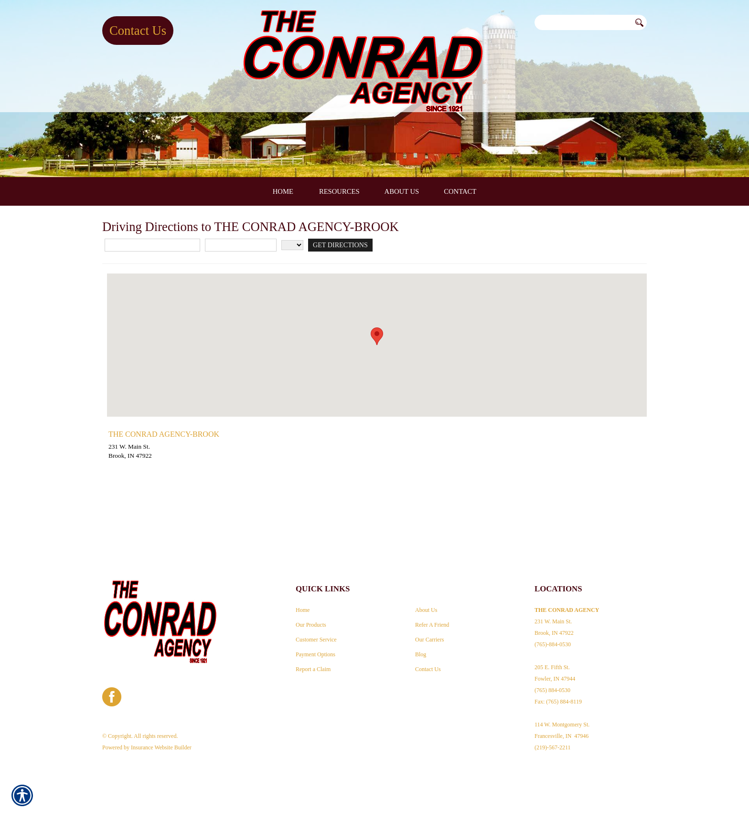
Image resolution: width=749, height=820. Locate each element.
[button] (377, 399)
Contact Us (137, 30)
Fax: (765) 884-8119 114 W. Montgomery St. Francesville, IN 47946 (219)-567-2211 (562, 716)
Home (303, 602)
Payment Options (315, 646)
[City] (241, 307)
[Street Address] (152, 307)
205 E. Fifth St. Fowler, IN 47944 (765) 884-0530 (555, 670)
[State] (292, 308)
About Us (426, 602)
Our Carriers (429, 631)
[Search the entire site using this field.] (583, 22)
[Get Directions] (338, 308)
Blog (420, 646)
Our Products (311, 616)
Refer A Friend (432, 616)
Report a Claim (313, 661)
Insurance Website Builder (161, 739)
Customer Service (316, 631)
